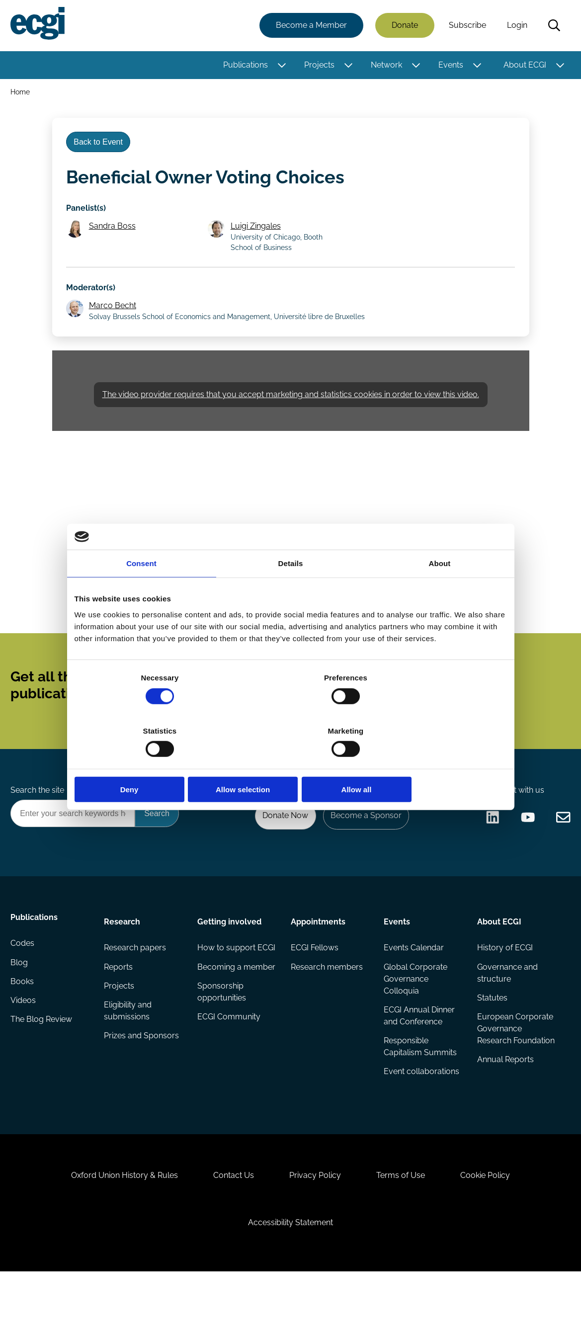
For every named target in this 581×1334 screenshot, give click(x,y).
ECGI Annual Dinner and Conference (418, 1055)
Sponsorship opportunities (222, 1055)
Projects (318, 66)
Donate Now (280, 850)
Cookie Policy (494, 1228)
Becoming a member (220, 1023)
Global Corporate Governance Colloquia (415, 1017)
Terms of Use (405, 1228)
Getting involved (230, 958)
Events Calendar (413, 986)
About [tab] (440, 590)
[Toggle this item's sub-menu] (280, 66)
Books (23, 1025)
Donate (403, 26)
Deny (145, 763)
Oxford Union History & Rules (115, 1228)
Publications (244, 66)
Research (123, 958)
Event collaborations (421, 1113)
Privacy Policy (315, 1228)
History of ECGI (504, 986)
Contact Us (229, 1228)
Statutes (491, 1037)
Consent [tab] (141, 590)
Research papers (136, 986)
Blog (20, 1005)
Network (385, 66)
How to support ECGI (227, 991)
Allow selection (290, 763)
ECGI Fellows (314, 986)
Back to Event (101, 148)
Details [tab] (290, 590)
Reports (119, 1005)
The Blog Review (43, 1065)
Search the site (39, 823)
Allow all (436, 763)
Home (21, 93)
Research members (326, 1005)
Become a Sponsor (363, 850)
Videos (24, 1045)
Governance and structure (506, 1011)
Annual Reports (504, 1113)
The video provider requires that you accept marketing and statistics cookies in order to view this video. (290, 413)
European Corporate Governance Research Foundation (514, 1075)
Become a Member (309, 26)
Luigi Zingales (258, 237)
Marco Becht (115, 321)
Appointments (317, 958)
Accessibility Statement (290, 1280)
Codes (24, 986)
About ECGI (523, 66)
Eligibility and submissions (129, 1051)
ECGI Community (229, 1081)
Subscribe (466, 26)
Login (515, 26)
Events (449, 66)
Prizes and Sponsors (142, 1077)
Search (552, 26)
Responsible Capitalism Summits (419, 1087)
